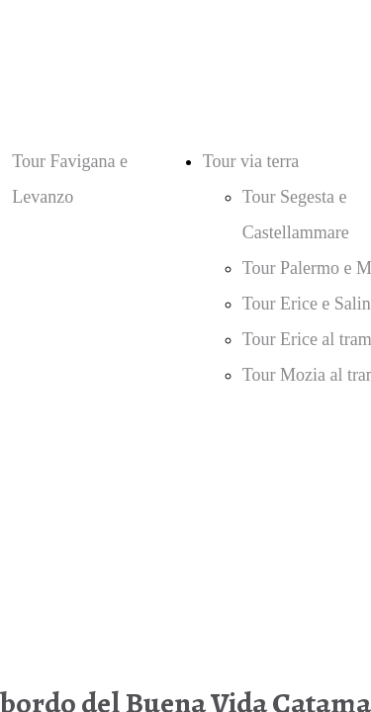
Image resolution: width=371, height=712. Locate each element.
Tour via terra (251, 161)
